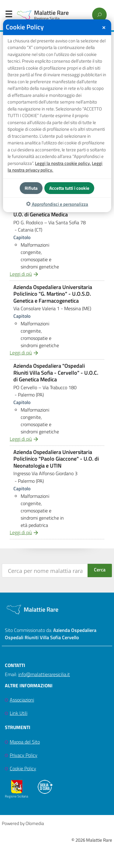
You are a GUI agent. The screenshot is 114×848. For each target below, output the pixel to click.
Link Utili (18, 713)
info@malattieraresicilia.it (44, 674)
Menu (8, 15)
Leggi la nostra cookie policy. (63, 163)
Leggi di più (21, 274)
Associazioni (22, 699)
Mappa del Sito (25, 741)
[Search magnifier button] (100, 570)
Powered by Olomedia (23, 823)
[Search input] (45, 570)
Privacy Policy (23, 755)
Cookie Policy (23, 768)
